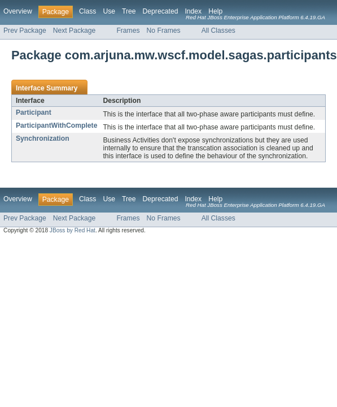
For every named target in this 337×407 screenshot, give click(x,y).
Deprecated (160, 11)
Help (215, 11)
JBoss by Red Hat (72, 230)
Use (109, 11)
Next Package (74, 30)
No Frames (164, 30)
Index (193, 11)
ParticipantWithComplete (56, 125)
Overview (17, 11)
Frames (127, 30)
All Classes (218, 30)
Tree (129, 11)
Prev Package (24, 30)
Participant (33, 112)
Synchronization (42, 138)
